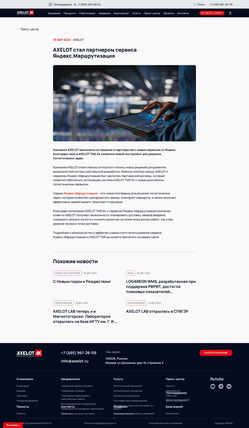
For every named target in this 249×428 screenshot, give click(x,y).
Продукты (70, 13)
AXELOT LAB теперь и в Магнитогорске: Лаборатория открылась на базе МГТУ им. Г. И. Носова (84, 316)
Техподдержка (62, 4)
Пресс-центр (152, 13)
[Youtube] (212, 386)
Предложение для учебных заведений (133, 413)
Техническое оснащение (126, 395)
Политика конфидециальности (100, 423)
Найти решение (216, 352)
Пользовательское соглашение (165, 423)
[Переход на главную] (25, 12)
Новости (170, 385)
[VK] (229, 386)
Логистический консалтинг (127, 385)
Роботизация (87, 13)
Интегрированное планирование (78, 403)
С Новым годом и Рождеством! (82, 281)
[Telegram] (220, 386)
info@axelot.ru (74, 361)
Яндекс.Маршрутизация (81, 193)
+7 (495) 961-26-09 (220, 4)
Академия (105, 13)
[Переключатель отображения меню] (230, 13)
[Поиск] (199, 4)
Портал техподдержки (178, 399)
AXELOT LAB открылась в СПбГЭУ (157, 311)
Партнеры (22, 395)
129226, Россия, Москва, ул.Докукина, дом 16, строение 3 (134, 361)
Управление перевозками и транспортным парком (75, 397)
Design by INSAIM (223, 423)
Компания (54, 13)
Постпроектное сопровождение (130, 400)
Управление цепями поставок (77, 385)
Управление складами (73, 390)
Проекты (168, 13)
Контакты (183, 13)
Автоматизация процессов (127, 390)
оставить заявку (212, 12)
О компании (23, 385)
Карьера (21, 390)
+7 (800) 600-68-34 (87, 4)
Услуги (136, 13)
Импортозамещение (27, 400)
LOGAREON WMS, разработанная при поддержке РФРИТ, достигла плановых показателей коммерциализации (161, 286)
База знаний (121, 13)
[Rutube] (217, 379)
